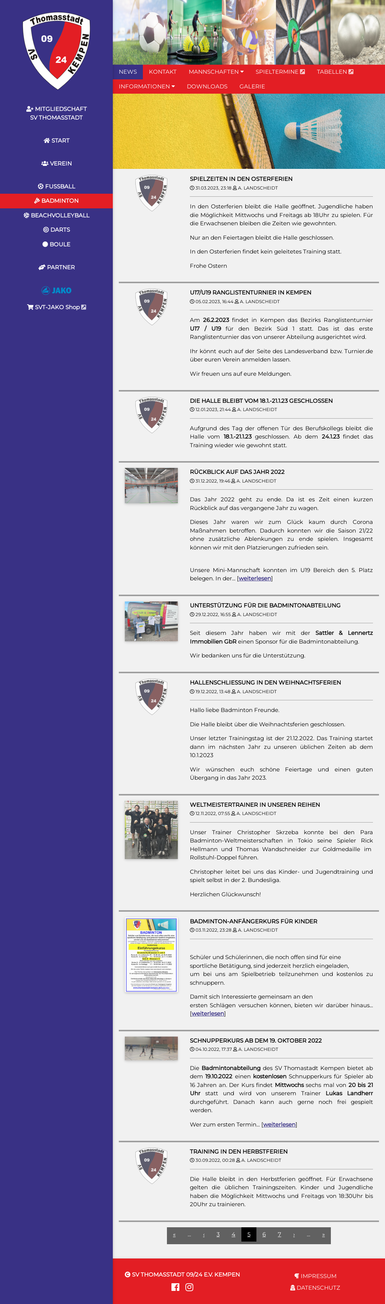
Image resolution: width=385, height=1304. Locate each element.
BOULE (56, 244)
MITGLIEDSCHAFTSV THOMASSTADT (56, 113)
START (57, 140)
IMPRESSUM (315, 1276)
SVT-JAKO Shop (56, 298)
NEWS (128, 71)
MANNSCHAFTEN (216, 71)
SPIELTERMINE (280, 71)
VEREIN (56, 163)
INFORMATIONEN (147, 86)
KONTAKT (163, 71)
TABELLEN (335, 71)
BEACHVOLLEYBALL (56, 215)
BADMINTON (56, 200)
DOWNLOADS (207, 86)
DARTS (56, 229)
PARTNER (56, 267)
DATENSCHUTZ (315, 1287)
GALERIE (252, 86)
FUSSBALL (56, 186)
